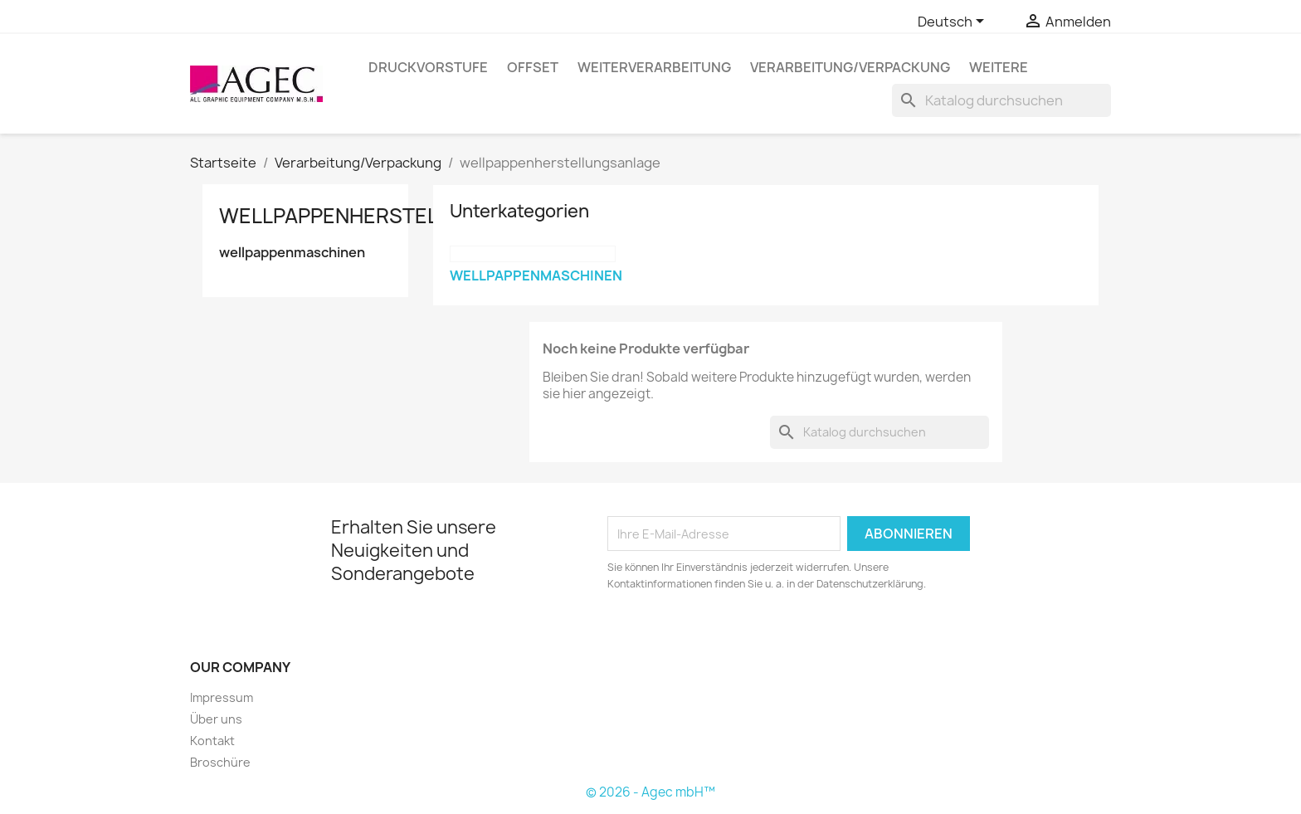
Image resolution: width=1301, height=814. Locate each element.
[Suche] (1001, 100)
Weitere (998, 67)
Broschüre (220, 762)
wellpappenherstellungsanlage (403, 216)
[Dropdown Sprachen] (954, 22)
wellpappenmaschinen (292, 252)
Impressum (221, 697)
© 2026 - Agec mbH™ (650, 792)
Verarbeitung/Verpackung (850, 67)
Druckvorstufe (428, 67)
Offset (532, 67)
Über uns (216, 719)
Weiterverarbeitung (654, 67)
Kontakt (212, 740)
